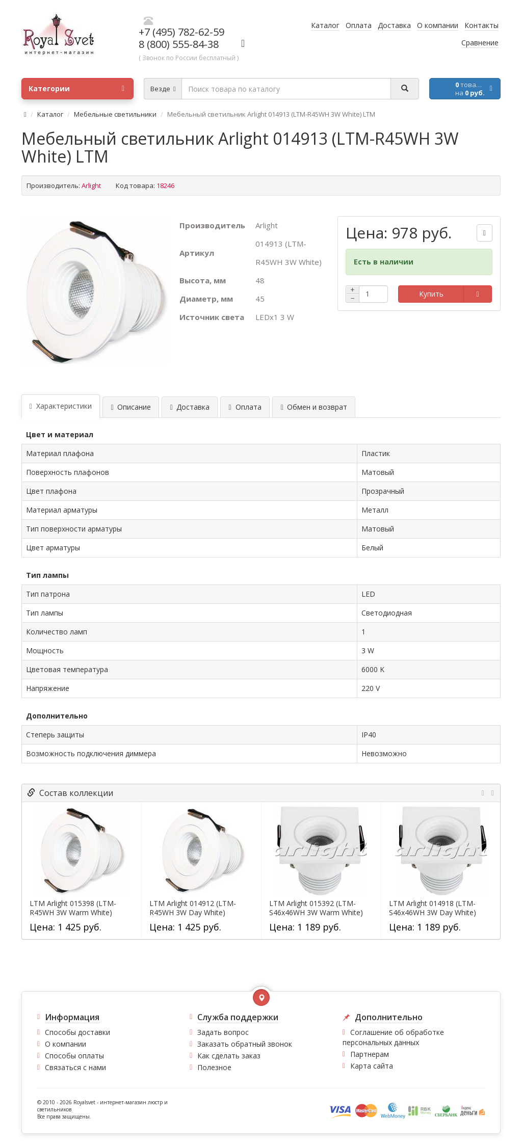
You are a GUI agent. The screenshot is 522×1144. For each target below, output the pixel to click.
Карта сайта (371, 1066)
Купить (431, 294)
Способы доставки (77, 1032)
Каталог (50, 114)
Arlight (91, 185)
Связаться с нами (75, 1067)
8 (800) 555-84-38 (179, 44)
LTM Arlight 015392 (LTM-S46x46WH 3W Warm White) (316, 908)
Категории (76, 89)
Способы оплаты (74, 1055)
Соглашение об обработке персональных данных (393, 1037)
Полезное (214, 1067)
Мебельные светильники (115, 114)
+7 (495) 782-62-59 (181, 32)
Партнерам (369, 1054)
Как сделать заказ (228, 1055)
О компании (65, 1044)
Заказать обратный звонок (244, 1044)
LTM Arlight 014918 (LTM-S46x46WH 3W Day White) (432, 908)
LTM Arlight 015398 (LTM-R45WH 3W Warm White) (73, 908)
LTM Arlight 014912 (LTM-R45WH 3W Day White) (192, 908)
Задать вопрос (223, 1032)
